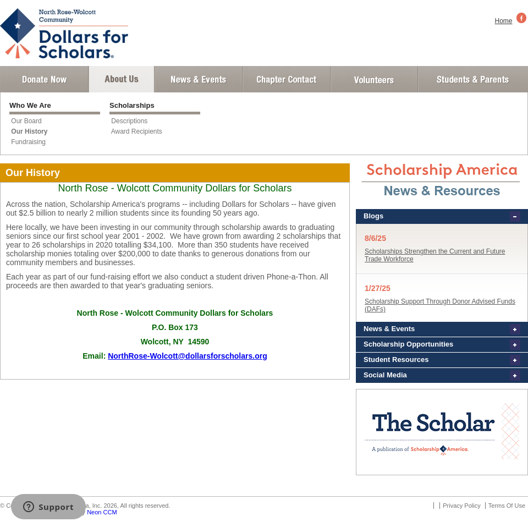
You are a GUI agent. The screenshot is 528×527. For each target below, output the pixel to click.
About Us (122, 79)
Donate (44, 79)
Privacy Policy (461, 505)
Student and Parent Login (472, 79)
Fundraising (28, 142)
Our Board (26, 121)
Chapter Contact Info (287, 79)
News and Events (199, 79)
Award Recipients (136, 131)
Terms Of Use (506, 505)
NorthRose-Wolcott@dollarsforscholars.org (187, 356)
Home (504, 21)
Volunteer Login (373, 79)
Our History (29, 131)
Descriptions (129, 121)
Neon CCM (102, 512)
